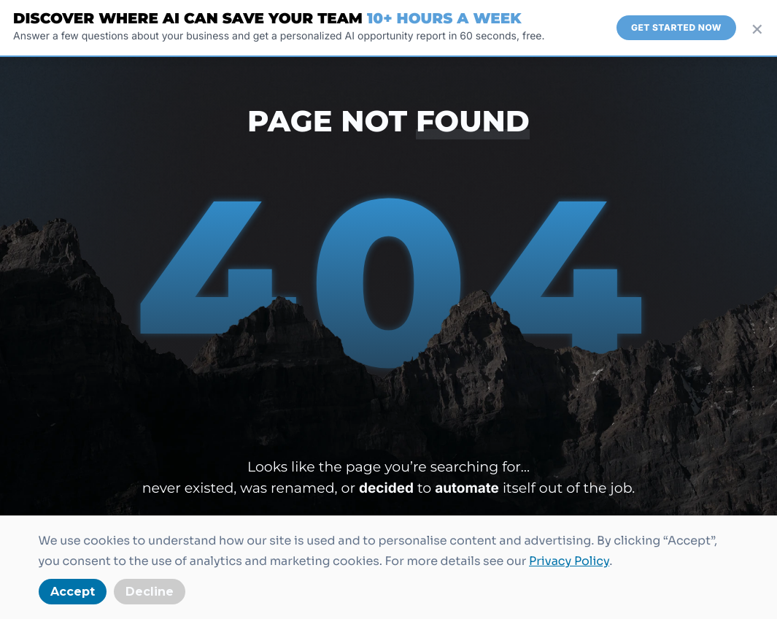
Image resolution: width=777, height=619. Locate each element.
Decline (149, 592)
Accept (72, 592)
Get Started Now (676, 27)
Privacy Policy (569, 561)
